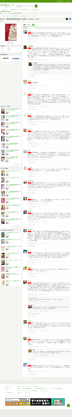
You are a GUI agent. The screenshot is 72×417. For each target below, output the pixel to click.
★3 (36, 173)
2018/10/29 (46, 294)
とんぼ (29, 321)
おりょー (30, 114)
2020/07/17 (45, 159)
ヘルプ (18, 390)
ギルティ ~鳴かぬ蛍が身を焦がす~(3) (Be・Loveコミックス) (13, 192)
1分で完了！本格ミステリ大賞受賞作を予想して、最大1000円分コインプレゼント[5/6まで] (19, 16)
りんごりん (30, 93)
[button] (36, 6)
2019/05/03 (45, 221)
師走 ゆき (7, 283)
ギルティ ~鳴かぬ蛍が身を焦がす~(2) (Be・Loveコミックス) (13, 185)
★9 (36, 221)
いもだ (29, 31)
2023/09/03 (46, 59)
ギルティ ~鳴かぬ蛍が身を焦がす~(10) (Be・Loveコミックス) (12, 144)
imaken (29, 267)
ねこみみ (34, 297)
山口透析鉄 (30, 46)
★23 (36, 189)
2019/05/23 (46, 203)
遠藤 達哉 (7, 235)
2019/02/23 (45, 259)
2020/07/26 (46, 142)
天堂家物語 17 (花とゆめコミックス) (13, 274)
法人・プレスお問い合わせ (32, 390)
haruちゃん (30, 229)
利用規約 (36, 386)
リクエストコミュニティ (44, 390)
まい (29, 197)
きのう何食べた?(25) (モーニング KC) (13, 246)
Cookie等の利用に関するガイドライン (41, 388)
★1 (36, 38)
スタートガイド (30, 386)
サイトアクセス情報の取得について (58, 388)
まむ (29, 281)
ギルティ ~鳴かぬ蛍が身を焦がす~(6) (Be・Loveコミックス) (13, 116)
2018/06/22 (46, 346)
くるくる (30, 167)
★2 (41, 355)
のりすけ (30, 211)
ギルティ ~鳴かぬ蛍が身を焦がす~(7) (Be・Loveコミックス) (13, 123)
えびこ (29, 80)
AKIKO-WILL (31, 180)
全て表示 (25, 27)
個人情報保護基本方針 (27, 388)
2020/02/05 (45, 173)
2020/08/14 (45, 121)
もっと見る (16, 164)
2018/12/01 (45, 273)
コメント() (39, 38)
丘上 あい (5, 13)
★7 (36, 259)
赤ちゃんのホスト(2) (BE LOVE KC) (13, 205)
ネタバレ (32, 27)
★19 (36, 59)
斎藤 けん (7, 275)
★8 (36, 242)
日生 (29, 150)
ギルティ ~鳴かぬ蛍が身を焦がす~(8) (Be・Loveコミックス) (13, 130)
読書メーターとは (20, 386)
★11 (36, 294)
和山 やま (7, 262)
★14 (36, 142)
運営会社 (19, 388)
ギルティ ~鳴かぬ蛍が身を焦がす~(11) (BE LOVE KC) (12, 151)
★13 (36, 346)
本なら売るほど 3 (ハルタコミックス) (13, 239)
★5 (36, 85)
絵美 (29, 337)
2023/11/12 (45, 38)
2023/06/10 (45, 85)
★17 (36, 203)
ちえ (29, 250)
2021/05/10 (45, 106)
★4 (36, 121)
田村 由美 (7, 255)
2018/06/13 (45, 371)
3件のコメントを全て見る (33, 313)
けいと (29, 129)
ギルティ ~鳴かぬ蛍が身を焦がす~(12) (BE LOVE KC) (12, 158)
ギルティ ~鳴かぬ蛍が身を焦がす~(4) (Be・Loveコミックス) (13, 199)
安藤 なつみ (8, 269)
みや (29, 363)
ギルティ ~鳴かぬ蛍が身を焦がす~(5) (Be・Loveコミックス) (13, 109)
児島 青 (7, 240)
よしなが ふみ (8, 247)
